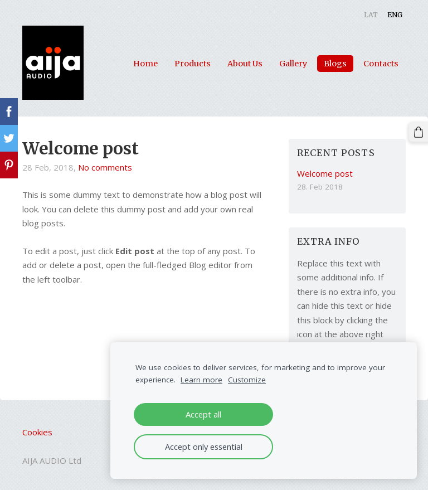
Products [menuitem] (192, 64)
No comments (105, 167)
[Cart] (418, 132)
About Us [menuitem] (244, 64)
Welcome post (80, 148)
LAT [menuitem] (371, 15)
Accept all (203, 414)
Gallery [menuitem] (293, 64)
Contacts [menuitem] (380, 64)
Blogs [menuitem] (335, 64)
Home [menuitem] (145, 64)
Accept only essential (203, 446)
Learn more (201, 380)
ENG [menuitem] (394, 15)
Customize (247, 380)
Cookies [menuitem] (37, 432)
